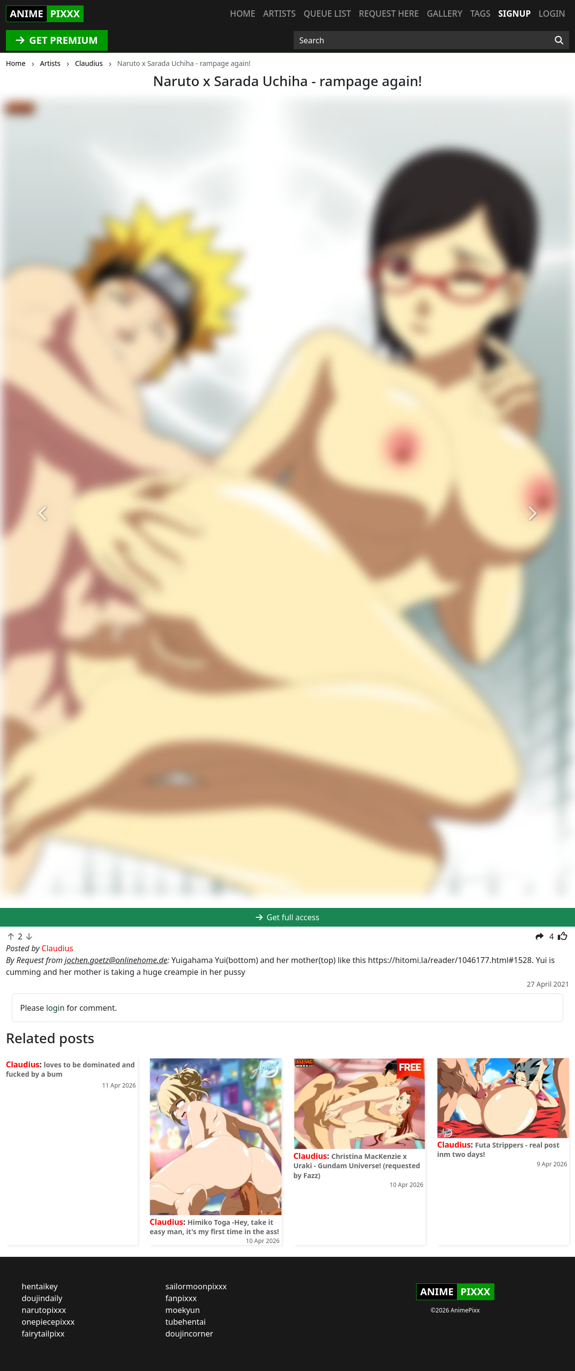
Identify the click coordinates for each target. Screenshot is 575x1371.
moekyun (182, 1310)
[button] (43, 513)
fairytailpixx (43, 1333)
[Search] (559, 40)
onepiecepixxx (48, 1321)
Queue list (327, 13)
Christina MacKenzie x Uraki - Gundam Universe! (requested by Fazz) (357, 1166)
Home (242, 13)
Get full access (287, 917)
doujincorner (189, 1333)
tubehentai (185, 1321)
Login (552, 13)
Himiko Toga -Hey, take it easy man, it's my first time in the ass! (214, 1226)
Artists (279, 13)
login (55, 1007)
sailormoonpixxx (196, 1286)
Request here (389, 13)
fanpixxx (181, 1298)
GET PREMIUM (57, 40)
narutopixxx (44, 1310)
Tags (480, 13)
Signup (514, 13)
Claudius (22, 1064)
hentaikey (40, 1286)
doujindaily (42, 1298)
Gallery (444, 13)
